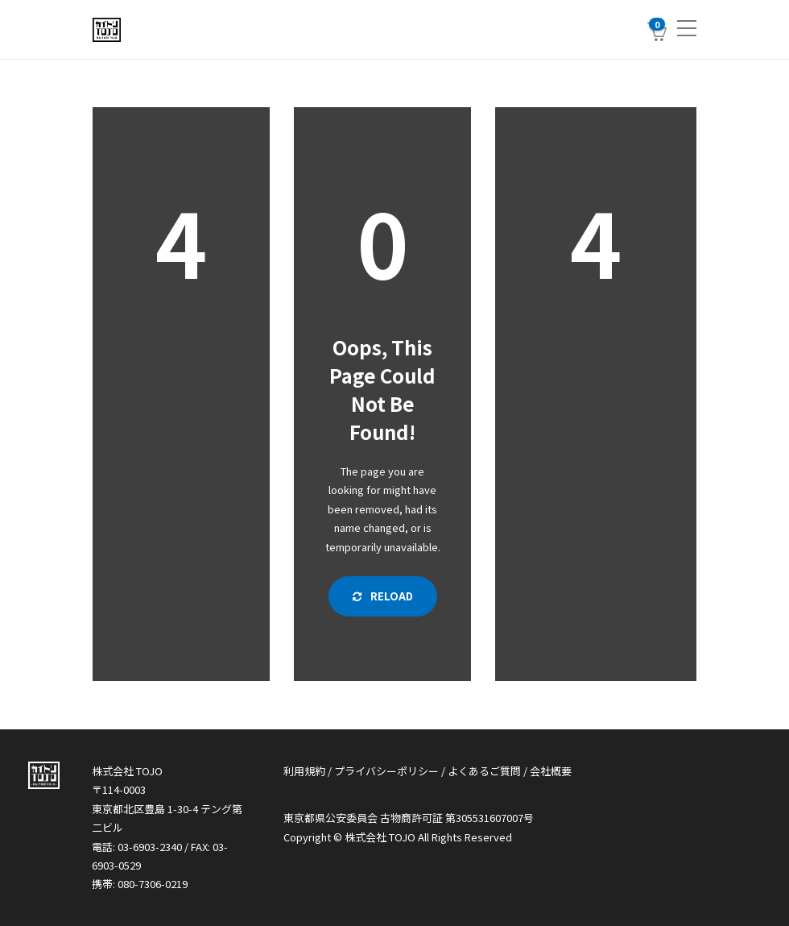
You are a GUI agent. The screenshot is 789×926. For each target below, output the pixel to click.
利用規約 (304, 771)
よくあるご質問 (484, 771)
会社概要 (551, 771)
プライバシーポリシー (386, 771)
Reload (383, 596)
